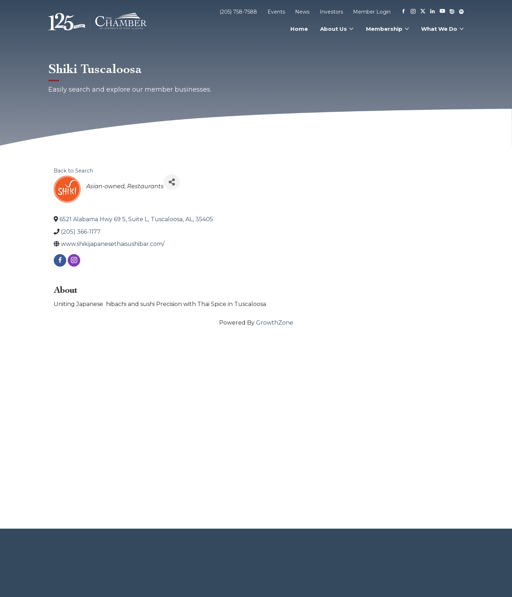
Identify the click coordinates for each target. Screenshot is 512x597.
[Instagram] (413, 12)
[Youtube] (442, 11)
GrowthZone (274, 322)
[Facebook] (403, 12)
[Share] (172, 182)
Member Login (372, 12)
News (302, 12)
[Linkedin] (432, 12)
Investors (331, 12)
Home (299, 28)
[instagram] (74, 260)
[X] (422, 12)
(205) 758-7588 (238, 12)
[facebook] (60, 260)
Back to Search (73, 171)
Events (276, 12)
